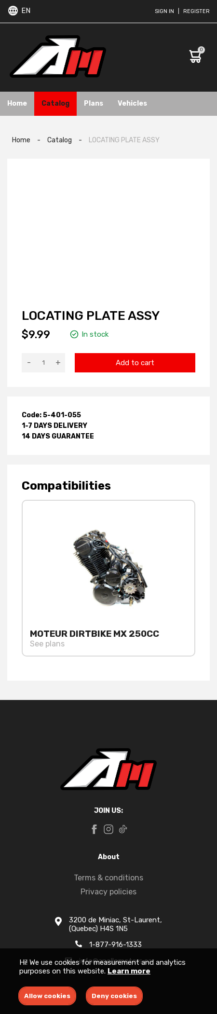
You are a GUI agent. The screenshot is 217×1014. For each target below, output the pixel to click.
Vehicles (132, 103)
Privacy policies (108, 891)
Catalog (55, 103)
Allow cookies (47, 996)
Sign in (164, 11)
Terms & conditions (108, 877)
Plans (93, 103)
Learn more (129, 971)
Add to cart (135, 362)
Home (17, 103)
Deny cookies (114, 996)
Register (196, 11)
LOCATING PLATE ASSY (124, 140)
